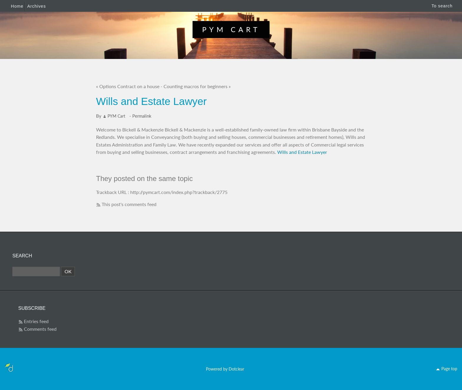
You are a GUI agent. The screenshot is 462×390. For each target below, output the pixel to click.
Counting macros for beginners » (197, 86)
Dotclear (236, 368)
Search (22, 255)
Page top (449, 368)
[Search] (36, 271)
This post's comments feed (129, 204)
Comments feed (40, 329)
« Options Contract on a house (127, 86)
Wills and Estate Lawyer (302, 152)
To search (442, 6)
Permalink (141, 116)
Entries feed (36, 321)
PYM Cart (231, 29)
